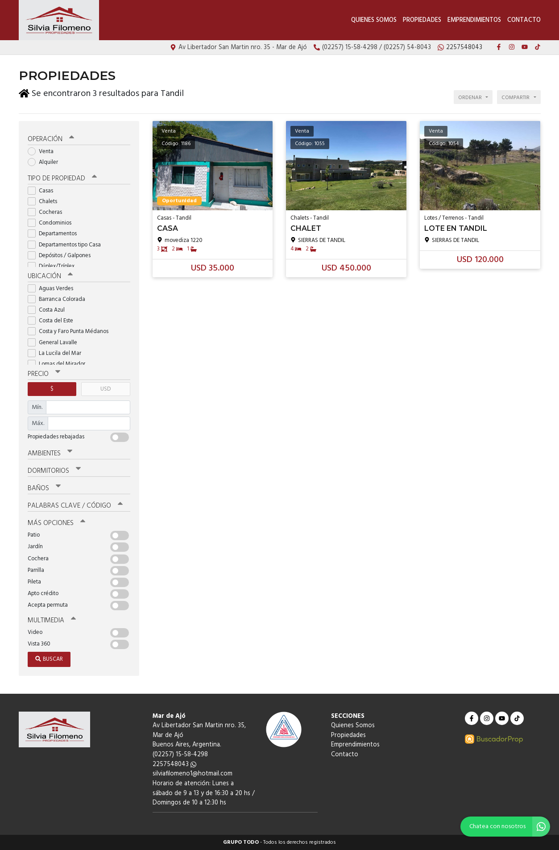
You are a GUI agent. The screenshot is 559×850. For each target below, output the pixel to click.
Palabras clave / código (75, 505)
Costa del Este (53, 321)
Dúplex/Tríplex (54, 266)
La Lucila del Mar (57, 353)
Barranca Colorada (59, 299)
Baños (44, 488)
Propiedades (422, 20)
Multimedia (52, 620)
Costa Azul (49, 310)
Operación (51, 139)
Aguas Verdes (53, 288)
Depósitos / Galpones (62, 255)
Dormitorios (54, 471)
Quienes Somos (374, 20)
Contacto (524, 20)
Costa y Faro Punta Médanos (71, 331)
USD (105, 389)
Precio (44, 374)
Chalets (45, 201)
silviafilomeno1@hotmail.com (192, 774)
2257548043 (174, 764)
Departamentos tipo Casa (67, 245)
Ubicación (50, 276)
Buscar (49, 659)
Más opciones (56, 523)
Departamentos (55, 233)
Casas (43, 191)
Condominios (52, 223)
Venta (43, 151)
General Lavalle (55, 342)
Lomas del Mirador (59, 364)
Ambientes (50, 453)
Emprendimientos (474, 20)
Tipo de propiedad (62, 178)
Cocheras (48, 212)
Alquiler (46, 162)
